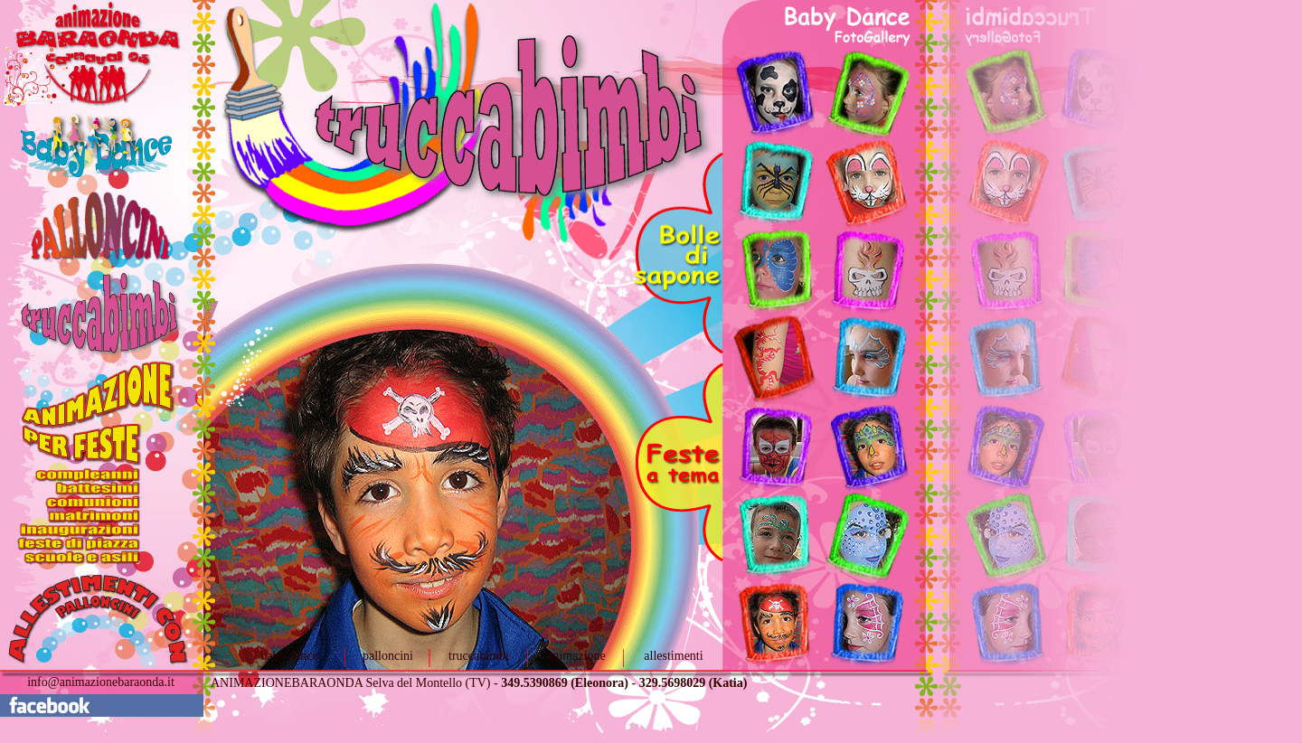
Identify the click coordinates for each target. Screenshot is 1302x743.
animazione (576, 656)
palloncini (388, 656)
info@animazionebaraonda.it (101, 682)
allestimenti (673, 656)
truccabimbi (478, 656)
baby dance (288, 656)
